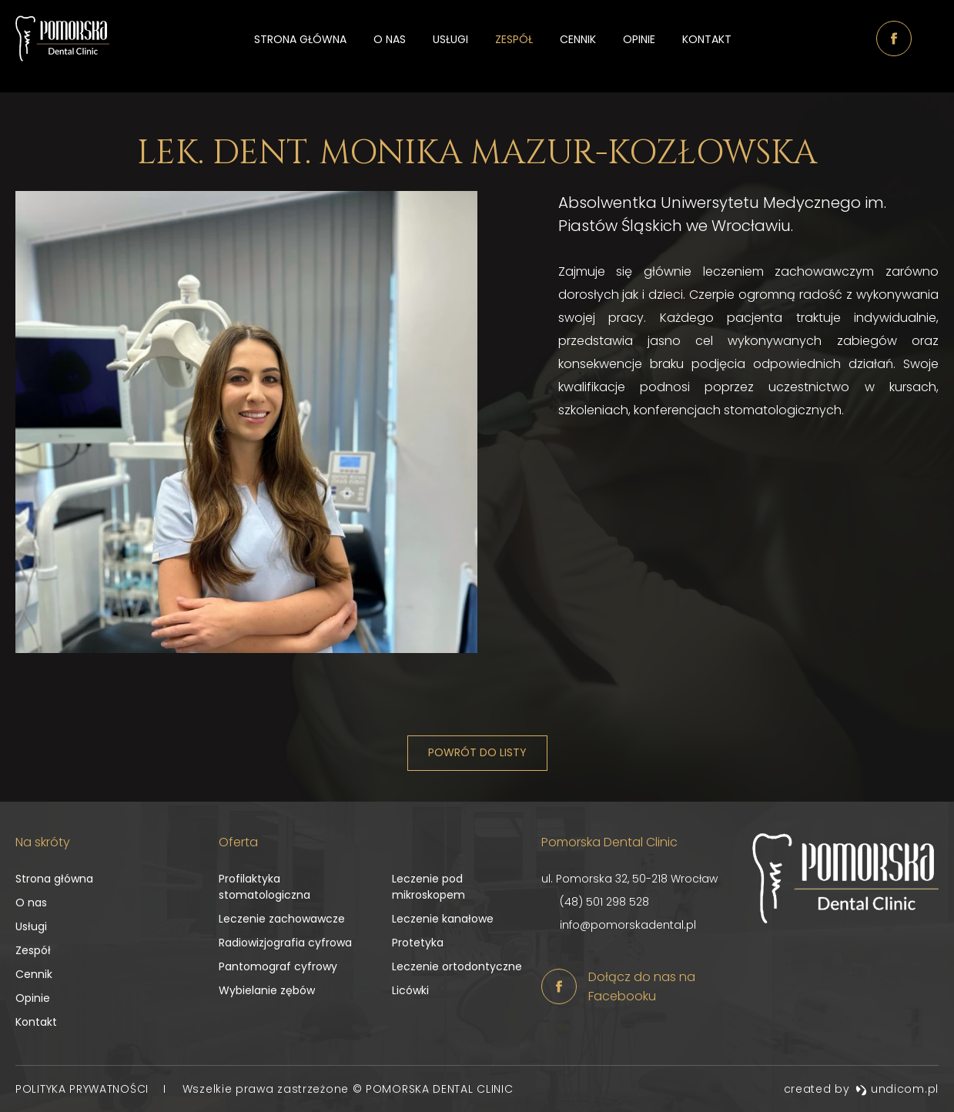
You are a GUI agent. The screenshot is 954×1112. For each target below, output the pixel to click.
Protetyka (418, 942)
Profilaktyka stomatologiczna (264, 887)
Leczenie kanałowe (443, 918)
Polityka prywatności (83, 1089)
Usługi (450, 47)
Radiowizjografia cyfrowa (285, 942)
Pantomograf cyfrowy (278, 966)
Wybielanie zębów (267, 990)
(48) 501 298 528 (604, 901)
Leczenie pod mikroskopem (428, 887)
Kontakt (706, 47)
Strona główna (300, 47)
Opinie (639, 47)
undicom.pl (897, 1089)
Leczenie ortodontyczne (457, 966)
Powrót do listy (477, 752)
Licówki (410, 990)
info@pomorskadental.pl (628, 925)
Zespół (514, 47)
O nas (389, 47)
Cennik (578, 47)
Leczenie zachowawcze (282, 918)
